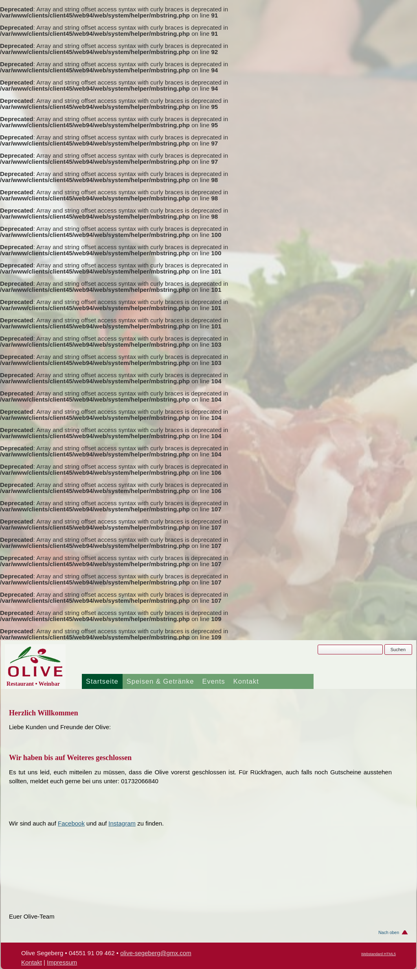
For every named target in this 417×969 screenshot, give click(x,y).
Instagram (122, 823)
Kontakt (246, 681)
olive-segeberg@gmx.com (155, 952)
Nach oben (388, 932)
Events (213, 681)
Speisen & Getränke (160, 681)
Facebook (71, 823)
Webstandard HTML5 (378, 954)
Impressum (62, 962)
